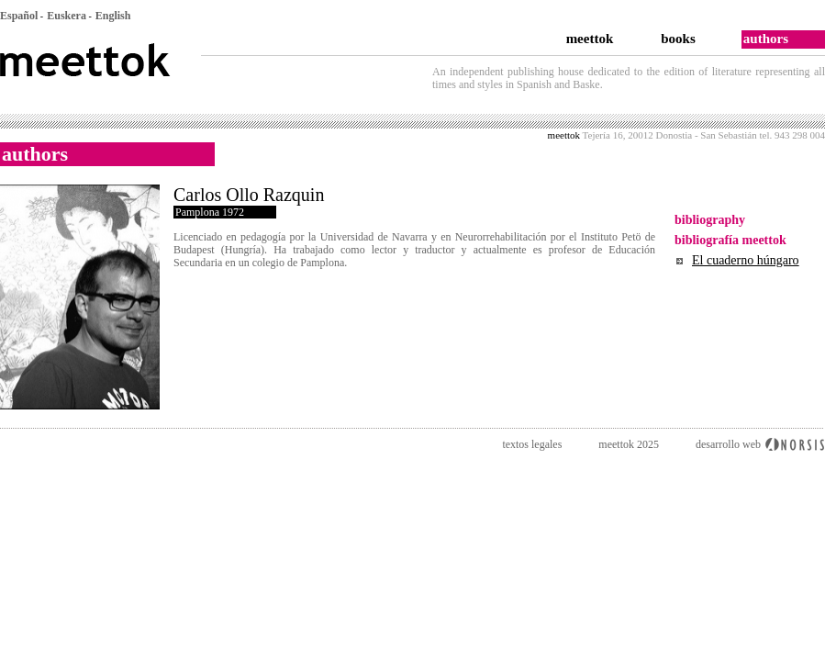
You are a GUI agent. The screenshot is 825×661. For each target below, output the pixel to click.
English (113, 15)
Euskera (66, 15)
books (678, 38)
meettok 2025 (628, 444)
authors (765, 38)
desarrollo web (728, 444)
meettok (590, 38)
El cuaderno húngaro (745, 260)
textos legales (532, 444)
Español (19, 15)
